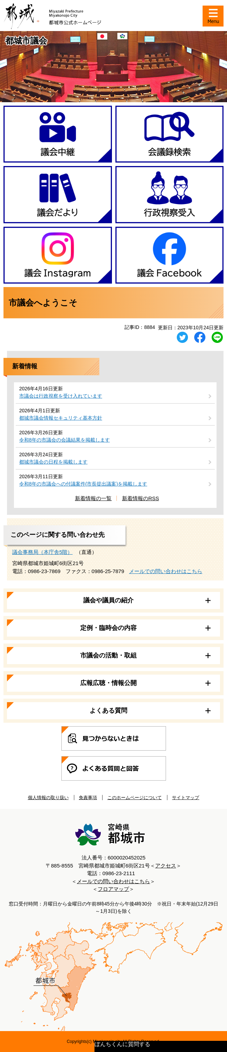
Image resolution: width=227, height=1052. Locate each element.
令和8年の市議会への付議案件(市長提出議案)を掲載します (83, 484)
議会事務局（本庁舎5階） (42, 552)
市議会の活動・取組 (108, 655)
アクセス (165, 866)
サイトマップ (185, 797)
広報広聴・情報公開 (108, 682)
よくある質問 (108, 710)
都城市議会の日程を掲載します (53, 462)
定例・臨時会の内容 (108, 627)
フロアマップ (113, 889)
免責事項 (88, 797)
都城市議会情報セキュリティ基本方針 (60, 418)
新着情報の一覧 (93, 498)
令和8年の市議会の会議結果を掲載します (64, 440)
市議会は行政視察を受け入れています (60, 396)
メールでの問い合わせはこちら (165, 571)
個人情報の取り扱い (48, 797)
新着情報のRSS (140, 498)
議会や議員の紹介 (108, 600)
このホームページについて (134, 797)
